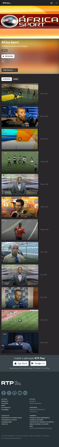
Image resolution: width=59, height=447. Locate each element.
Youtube (20, 393)
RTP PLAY (32, 399)
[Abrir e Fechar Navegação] (56, 3)
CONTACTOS (5, 415)
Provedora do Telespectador (11, 417)
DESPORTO (4, 401)
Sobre (15, 79)
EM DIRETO (33, 401)
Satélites (4, 424)
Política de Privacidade (8, 435)
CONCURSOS (33, 407)
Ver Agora (8, 56)
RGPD (31, 426)
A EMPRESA (33, 415)
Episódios (6, 79)
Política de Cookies (22, 435)
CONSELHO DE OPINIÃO (36, 420)
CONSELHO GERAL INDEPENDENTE (40, 417)
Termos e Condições (35, 435)
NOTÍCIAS (4, 399)
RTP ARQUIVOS (5, 407)
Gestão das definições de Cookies (41, 428)
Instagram (14, 393)
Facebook (3, 393)
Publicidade (45, 435)
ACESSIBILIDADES (6, 422)
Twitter (9, 393)
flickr (25, 393)
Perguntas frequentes (37, 409)
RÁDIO (3, 405)
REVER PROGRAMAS (35, 403)
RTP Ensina (4, 409)
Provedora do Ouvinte (9, 420)
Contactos (33, 411)
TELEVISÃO (4, 403)
